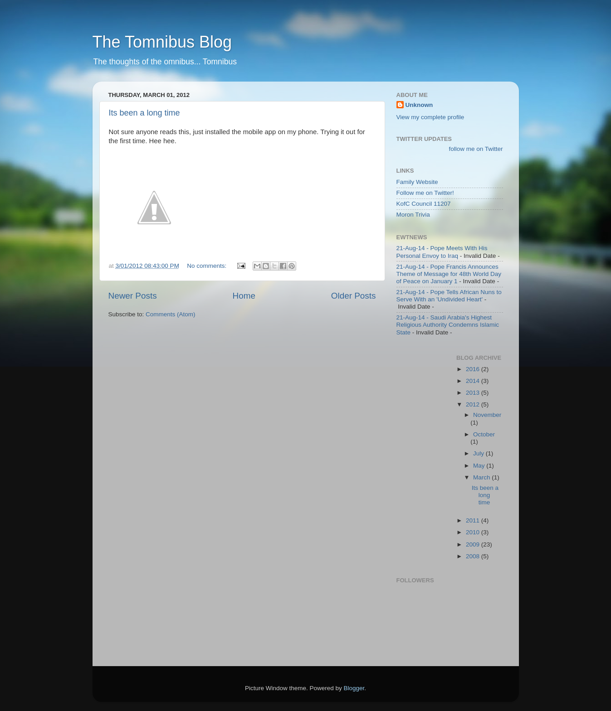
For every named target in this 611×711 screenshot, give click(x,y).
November (487, 414)
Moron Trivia (413, 214)
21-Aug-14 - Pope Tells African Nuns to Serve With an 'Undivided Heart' (449, 296)
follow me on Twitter (476, 148)
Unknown (419, 105)
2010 (473, 532)
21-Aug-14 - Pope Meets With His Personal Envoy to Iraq (442, 252)
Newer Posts (132, 295)
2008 (473, 556)
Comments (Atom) (171, 314)
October (484, 434)
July (479, 453)
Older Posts (353, 295)
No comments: (207, 265)
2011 (473, 520)
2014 (473, 380)
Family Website (417, 182)
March (482, 477)
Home (244, 295)
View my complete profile (430, 117)
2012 (473, 404)
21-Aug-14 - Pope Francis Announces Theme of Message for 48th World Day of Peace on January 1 (449, 274)
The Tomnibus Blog (162, 42)
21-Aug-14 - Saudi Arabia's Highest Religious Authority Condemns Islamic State (447, 324)
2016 (473, 369)
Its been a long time (144, 112)
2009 (473, 544)
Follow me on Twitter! (425, 192)
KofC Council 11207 (423, 203)
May (479, 465)
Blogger (354, 688)
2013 (473, 392)
